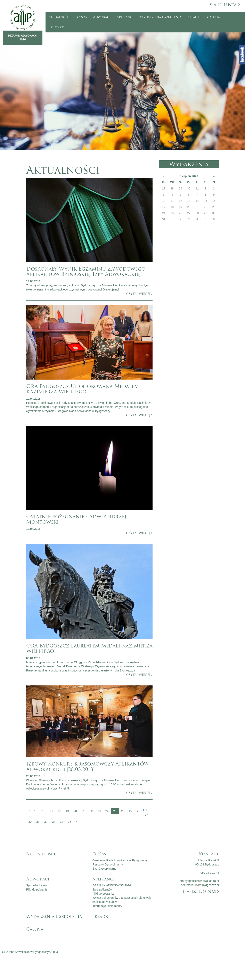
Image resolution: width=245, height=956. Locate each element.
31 (38, 821)
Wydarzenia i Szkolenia (160, 17)
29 (146, 815)
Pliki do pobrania (37, 889)
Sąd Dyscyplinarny (104, 868)
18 (59, 811)
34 (61, 821)
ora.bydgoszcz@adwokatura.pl (199, 881)
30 (30, 821)
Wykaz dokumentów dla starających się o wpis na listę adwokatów (122, 899)
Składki (194, 17)
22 (91, 811)
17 (51, 811)
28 (138, 811)
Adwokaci (102, 17)
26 (122, 811)
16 (43, 811)
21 (83, 811)
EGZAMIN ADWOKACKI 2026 (111, 885)
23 (99, 811)
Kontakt (56, 27)
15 (36, 811)
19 (67, 811)
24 (107, 811)
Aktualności (60, 17)
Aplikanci (125, 17)
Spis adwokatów (36, 885)
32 (46, 821)
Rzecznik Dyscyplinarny (107, 864)
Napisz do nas (201, 891)
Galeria (213, 17)
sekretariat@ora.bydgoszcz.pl (200, 885)
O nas (82, 17)
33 (53, 821)
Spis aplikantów (102, 889)
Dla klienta (223, 4)
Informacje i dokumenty (107, 906)
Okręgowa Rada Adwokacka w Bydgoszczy (119, 860)
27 (130, 811)
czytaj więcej (139, 293)
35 (69, 821)
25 (114, 811)
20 (75, 811)
